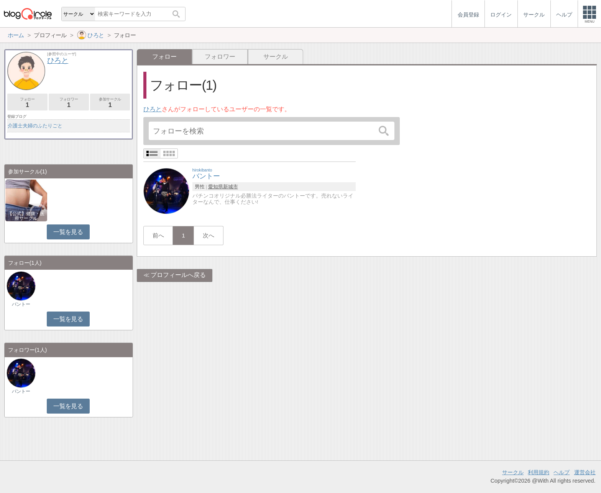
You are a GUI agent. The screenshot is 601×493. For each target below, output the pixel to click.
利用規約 (538, 472)
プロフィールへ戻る (178, 275)
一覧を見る (68, 232)
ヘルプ (561, 472)
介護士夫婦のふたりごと (35, 126)
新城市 (230, 187)
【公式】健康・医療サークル (26, 216)
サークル (275, 56)
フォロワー (220, 56)
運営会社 (585, 472)
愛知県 (215, 187)
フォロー (27, 102)
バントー (21, 304)
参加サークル (110, 102)
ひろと (152, 109)
